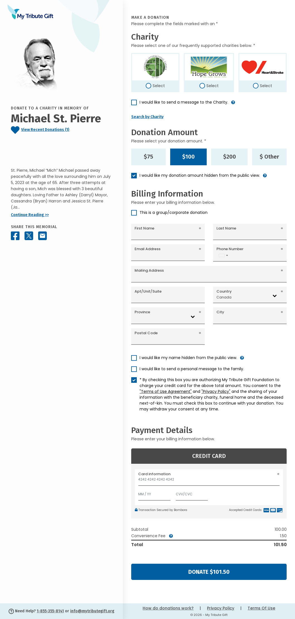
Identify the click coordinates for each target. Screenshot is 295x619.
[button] (233, 104)
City (220, 312)
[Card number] (209, 481)
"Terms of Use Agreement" (166, 391)
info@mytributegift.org (92, 611)
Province (142, 312)
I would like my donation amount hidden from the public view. (200, 175)
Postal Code (146, 333)
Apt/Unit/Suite (148, 291)
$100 (188, 156)
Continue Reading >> (30, 214)
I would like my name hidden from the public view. (188, 357)
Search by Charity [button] (147, 116)
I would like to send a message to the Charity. (184, 102)
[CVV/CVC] (192, 493)
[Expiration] (154, 493)
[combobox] (223, 255)
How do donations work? (168, 608)
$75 (148, 156)
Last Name (226, 228)
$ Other (269, 156)
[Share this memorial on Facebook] (15, 236)
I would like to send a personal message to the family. (192, 369)
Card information (154, 474)
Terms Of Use (261, 608)
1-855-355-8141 (50, 611)
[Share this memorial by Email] (42, 236)
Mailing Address (149, 270)
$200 (229, 156)
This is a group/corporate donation (174, 212)
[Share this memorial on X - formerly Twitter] (29, 236)
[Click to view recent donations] (61, 130)
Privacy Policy (220, 608)
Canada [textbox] (223, 297)
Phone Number (229, 249)
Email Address (147, 249)
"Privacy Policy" (215, 391)
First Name (144, 228)
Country (224, 291)
